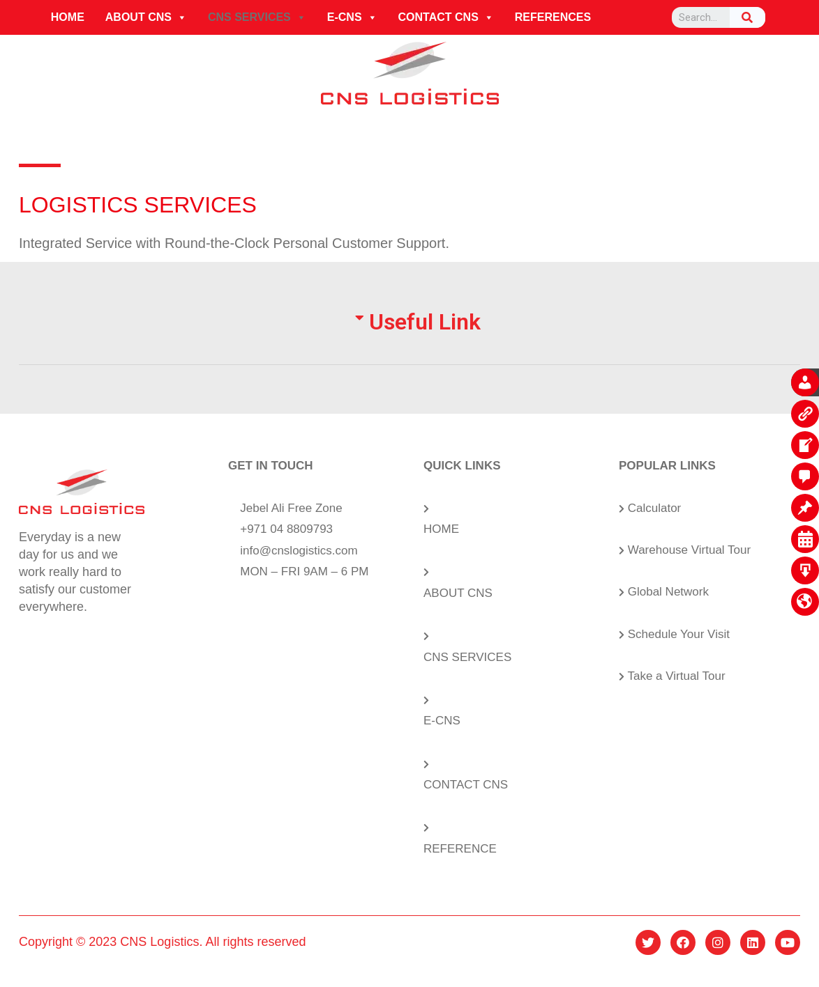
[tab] (409, 338)
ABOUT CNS (146, 17)
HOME (67, 17)
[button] (181, 17)
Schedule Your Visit (679, 634)
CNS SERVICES (257, 17)
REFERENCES (553, 17)
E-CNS (352, 17)
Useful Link (425, 322)
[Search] (747, 17)
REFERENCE (460, 848)
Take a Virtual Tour (676, 676)
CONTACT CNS (446, 17)
